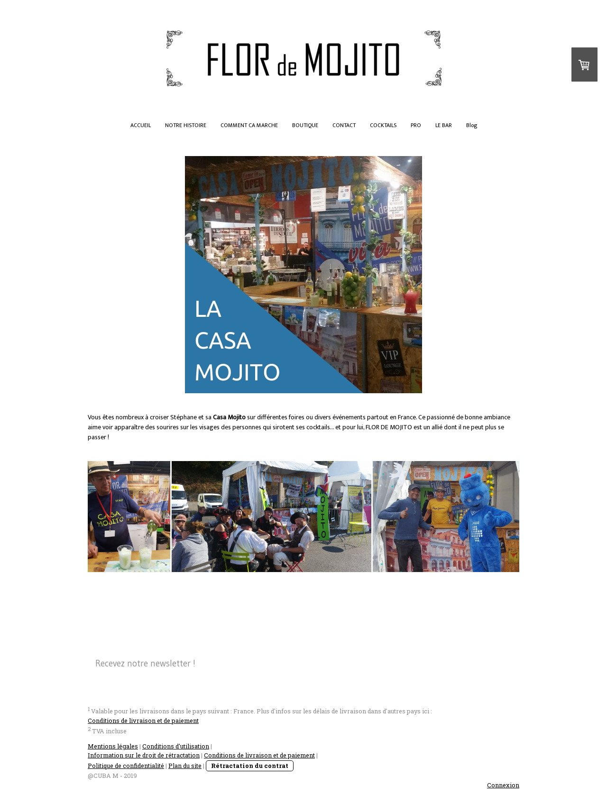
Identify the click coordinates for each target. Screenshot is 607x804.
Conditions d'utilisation (175, 746)
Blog (471, 125)
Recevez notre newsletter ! (145, 663)
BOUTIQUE (305, 125)
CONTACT (344, 125)
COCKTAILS (383, 125)
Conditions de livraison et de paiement (143, 720)
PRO (416, 125)
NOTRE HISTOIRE (185, 125)
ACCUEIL (140, 125)
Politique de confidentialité (126, 765)
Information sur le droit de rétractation (144, 755)
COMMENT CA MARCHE (249, 125)
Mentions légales (113, 746)
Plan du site (185, 765)
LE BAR (443, 125)
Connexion (503, 785)
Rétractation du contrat (249, 765)
